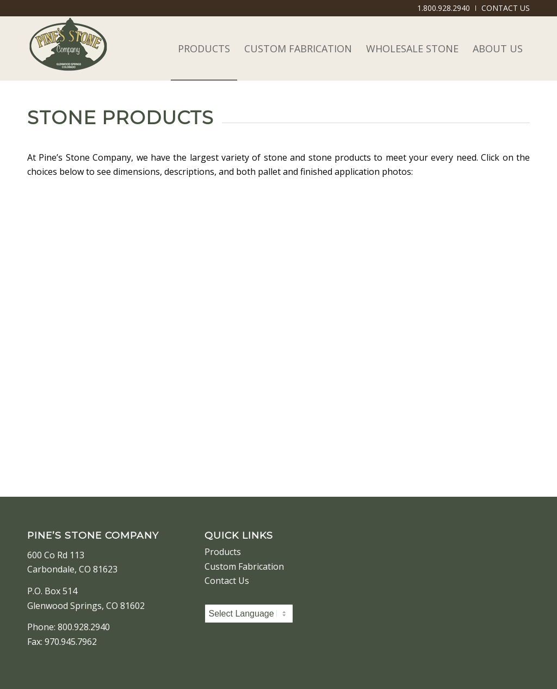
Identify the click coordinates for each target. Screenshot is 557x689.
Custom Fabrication (244, 566)
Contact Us (227, 581)
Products (223, 552)
